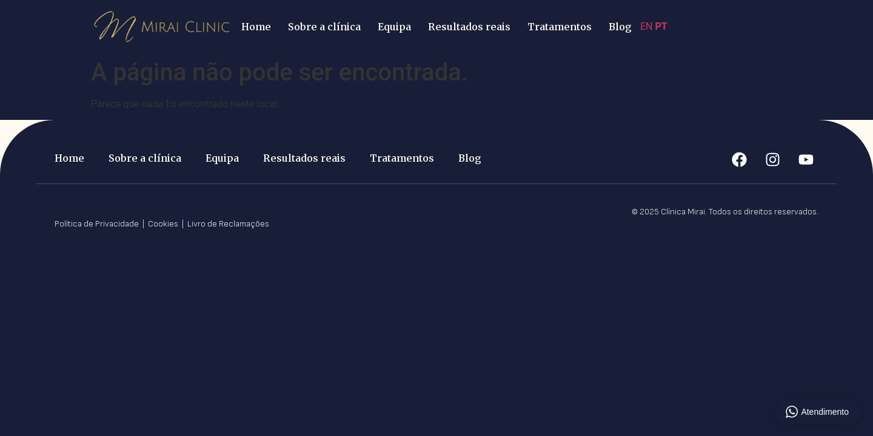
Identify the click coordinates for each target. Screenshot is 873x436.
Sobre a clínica (324, 27)
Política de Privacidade (98, 224)
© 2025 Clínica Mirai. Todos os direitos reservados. (725, 211)
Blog (620, 27)
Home (256, 27)
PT (661, 26)
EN (646, 26)
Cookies (164, 224)
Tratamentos (559, 27)
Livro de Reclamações (228, 224)
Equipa (394, 27)
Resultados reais (469, 27)
